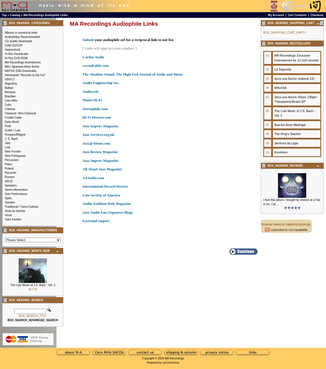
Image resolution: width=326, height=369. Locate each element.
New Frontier (13, 151)
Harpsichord (12, 49)
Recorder (10, 172)
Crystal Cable (13, 117)
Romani (9, 177)
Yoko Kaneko (13, 219)
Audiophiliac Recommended (22, 36)
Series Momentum (16, 189)
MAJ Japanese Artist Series (22, 66)
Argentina (11, 83)
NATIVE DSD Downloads (20, 70)
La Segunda (282, 69)
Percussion (12, 160)
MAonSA (280, 87)
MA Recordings (174, 358)
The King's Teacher (287, 134)
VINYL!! (9, 79)
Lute (7, 147)
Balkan (9, 87)
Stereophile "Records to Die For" (25, 75)
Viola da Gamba (15, 211)
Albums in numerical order (21, 32)
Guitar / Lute (12, 130)
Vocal (8, 215)
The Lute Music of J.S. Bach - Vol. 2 (32, 285)
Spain (8, 198)
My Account (276, 15)
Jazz (8, 143)
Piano (8, 164)
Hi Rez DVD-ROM (16, 58)
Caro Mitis (11, 100)
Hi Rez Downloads (16, 53)
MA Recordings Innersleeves (23, 62)
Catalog (15, 15)
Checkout (316, 15)
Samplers (11, 185)
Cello (8, 104)
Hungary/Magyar (15, 134)
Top (4, 15)
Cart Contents (297, 15)
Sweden (10, 202)
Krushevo (280, 152)
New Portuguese (15, 155)
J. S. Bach (11, 138)
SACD (9, 181)
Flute (8, 126)
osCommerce (170, 362)
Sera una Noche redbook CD (294, 78)
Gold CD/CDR (14, 45)
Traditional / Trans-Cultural (21, 206)
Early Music (12, 121)
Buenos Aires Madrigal (289, 124)
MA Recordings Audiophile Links (45, 15)
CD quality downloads (18, 41)
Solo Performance (16, 194)
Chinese (10, 109)
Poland (9, 168)
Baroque (10, 92)
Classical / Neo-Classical (20, 113)
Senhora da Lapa (286, 143)
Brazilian (10, 96)
